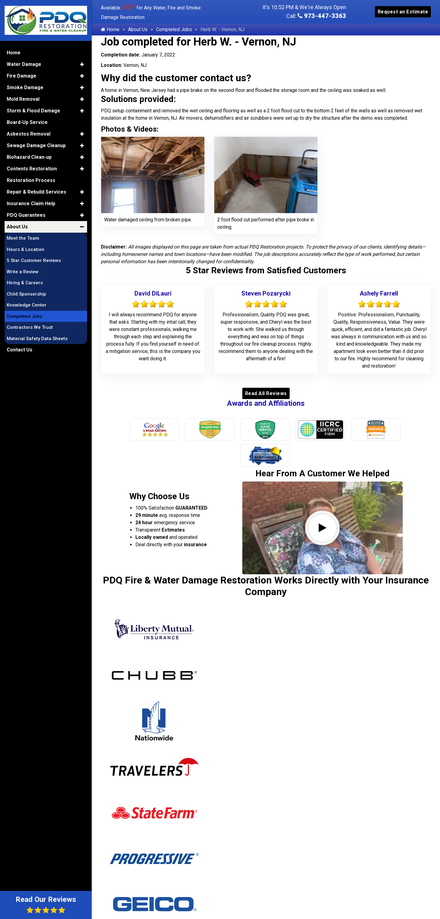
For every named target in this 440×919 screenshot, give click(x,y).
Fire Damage (21, 75)
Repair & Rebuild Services (36, 191)
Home (110, 29)
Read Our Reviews (46, 904)
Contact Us (19, 348)
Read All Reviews (266, 393)
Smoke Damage (25, 86)
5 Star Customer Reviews (34, 259)
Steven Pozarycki (266, 293)
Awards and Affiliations (266, 403)
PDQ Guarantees (26, 214)
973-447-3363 (322, 16)
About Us (138, 29)
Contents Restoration (32, 167)
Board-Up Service (27, 121)
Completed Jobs (174, 29)
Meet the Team (23, 237)
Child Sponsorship (26, 293)
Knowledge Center (26, 304)
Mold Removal (23, 98)
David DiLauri (152, 293)
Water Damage (24, 63)
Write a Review (22, 270)
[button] (82, 63)
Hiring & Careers (25, 281)
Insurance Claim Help (31, 202)
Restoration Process (31, 179)
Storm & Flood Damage (33, 109)
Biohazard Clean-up (29, 156)
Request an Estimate (403, 12)
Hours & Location (25, 248)
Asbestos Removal (28, 133)
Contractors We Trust (30, 326)
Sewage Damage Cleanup (36, 144)
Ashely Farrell (379, 293)
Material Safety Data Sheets (37, 337)
